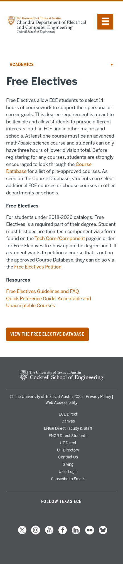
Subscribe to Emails (68, 479)
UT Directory (68, 450)
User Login (68, 471)
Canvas (68, 421)
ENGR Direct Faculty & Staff (68, 428)
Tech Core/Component (60, 238)
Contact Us (68, 457)
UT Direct (68, 443)
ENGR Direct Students (68, 435)
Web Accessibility (61, 402)
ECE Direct (68, 414)
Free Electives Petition (38, 267)
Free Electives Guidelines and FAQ (42, 291)
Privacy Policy (98, 396)
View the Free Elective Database (47, 334)
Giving (68, 464)
